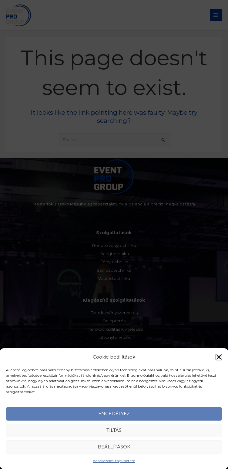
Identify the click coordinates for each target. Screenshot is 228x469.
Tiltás (114, 435)
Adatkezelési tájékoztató (114, 465)
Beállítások (114, 451)
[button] (219, 362)
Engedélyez (114, 418)
